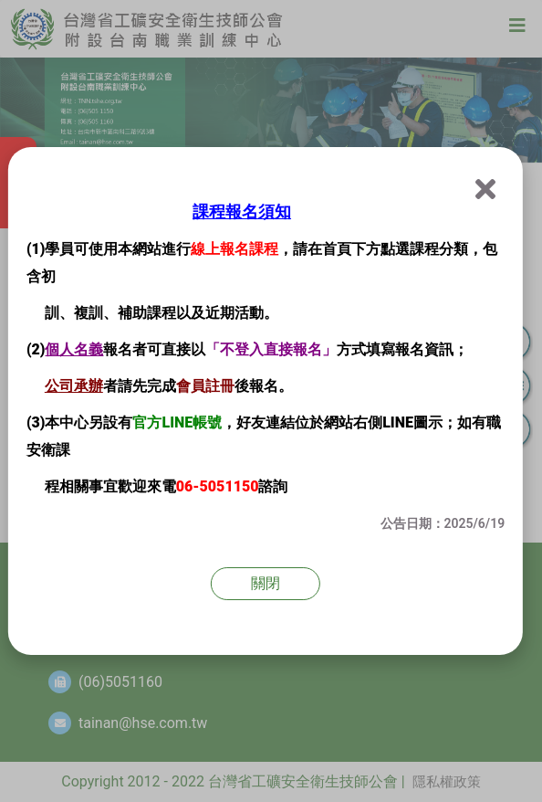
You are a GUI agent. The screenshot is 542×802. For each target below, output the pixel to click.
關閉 (265, 583)
